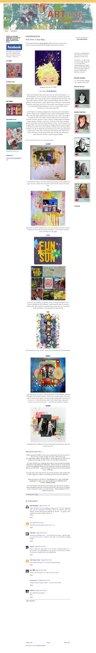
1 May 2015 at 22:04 (40, 546)
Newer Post (29, 642)
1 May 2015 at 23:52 (46, 560)
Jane (31, 570)
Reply (31, 517)
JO (48, 189)
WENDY (48, 356)
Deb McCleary (34, 505)
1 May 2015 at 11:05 (44, 505)
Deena (32, 546)
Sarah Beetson (51, 91)
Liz (31, 522)
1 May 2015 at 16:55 (37, 522)
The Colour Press (35, 560)
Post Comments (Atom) (39, 645)
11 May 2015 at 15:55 (44, 580)
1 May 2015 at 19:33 (41, 533)
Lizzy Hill (32, 533)
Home (6, 31)
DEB (48, 312)
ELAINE (48, 144)
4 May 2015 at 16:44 (40, 570)
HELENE (48, 406)
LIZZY (48, 235)
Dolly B (32, 590)
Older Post (67, 642)
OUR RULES (14, 31)
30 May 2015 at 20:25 (41, 590)
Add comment (30, 601)
